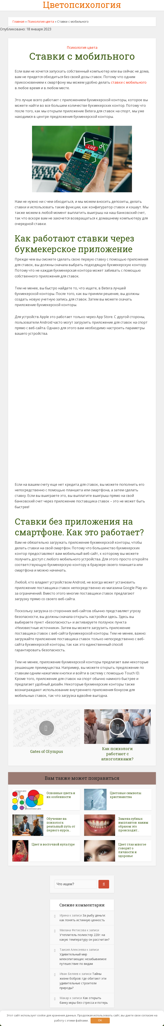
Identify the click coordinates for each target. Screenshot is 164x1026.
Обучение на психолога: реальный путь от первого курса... (61, 824)
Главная (18, 21)
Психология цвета (41, 21)
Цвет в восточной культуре (53, 844)
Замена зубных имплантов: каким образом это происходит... (133, 824)
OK (100, 1020)
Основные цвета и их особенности (61, 795)
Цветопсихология (82, 5)
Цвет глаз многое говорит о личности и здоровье (132, 850)
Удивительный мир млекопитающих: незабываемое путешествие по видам (83, 959)
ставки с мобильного (128, 82)
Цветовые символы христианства (125, 795)
